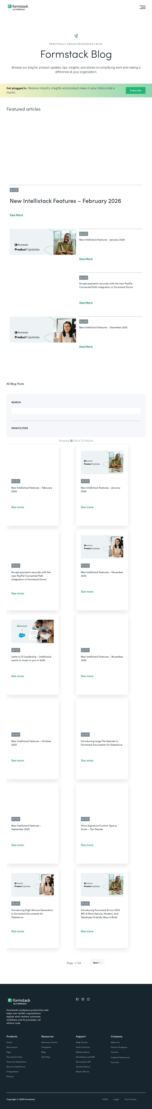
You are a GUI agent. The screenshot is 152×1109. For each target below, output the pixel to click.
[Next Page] (97, 963)
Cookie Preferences (120, 1057)
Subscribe (135, 90)
